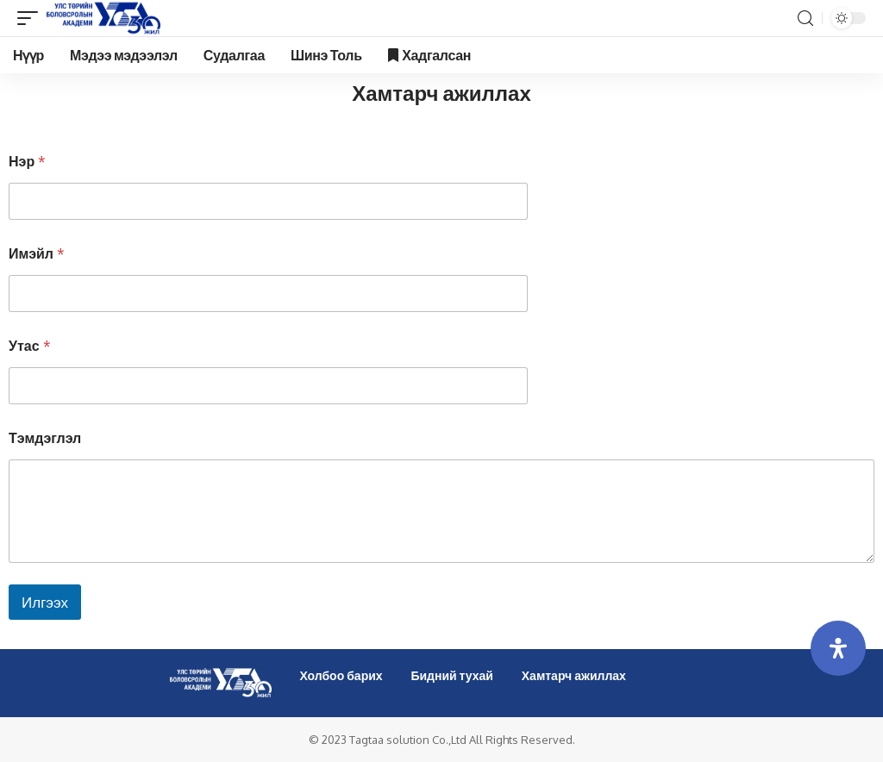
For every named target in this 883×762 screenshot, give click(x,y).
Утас (30, 346)
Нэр (27, 161)
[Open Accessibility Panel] (838, 648)
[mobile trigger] (32, 18)
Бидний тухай (451, 675)
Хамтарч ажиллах (574, 675)
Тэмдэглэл (45, 438)
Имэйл (37, 254)
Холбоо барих (340, 675)
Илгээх (45, 602)
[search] (805, 18)
